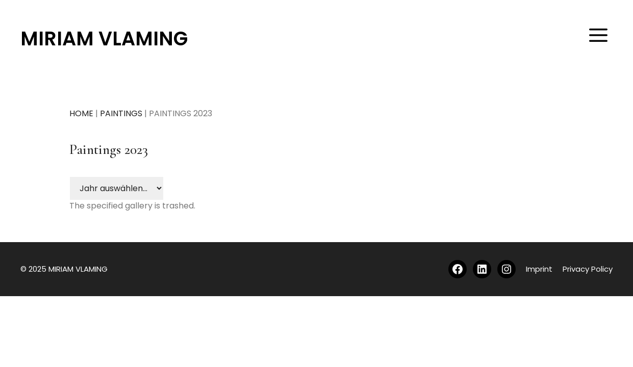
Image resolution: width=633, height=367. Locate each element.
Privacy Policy (588, 269)
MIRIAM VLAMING (104, 38)
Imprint (539, 269)
